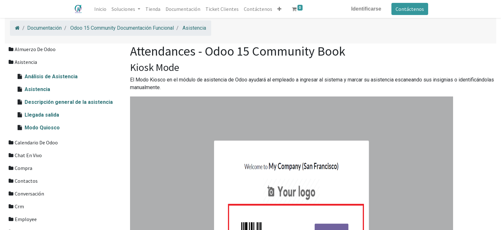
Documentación (44, 28)
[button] (279, 9)
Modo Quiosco (42, 128)
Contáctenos (409, 9)
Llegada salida (42, 115)
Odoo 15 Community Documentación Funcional (122, 28)
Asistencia (194, 28)
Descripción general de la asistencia (69, 102)
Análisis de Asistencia (51, 76)
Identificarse (366, 9)
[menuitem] (101, 9)
